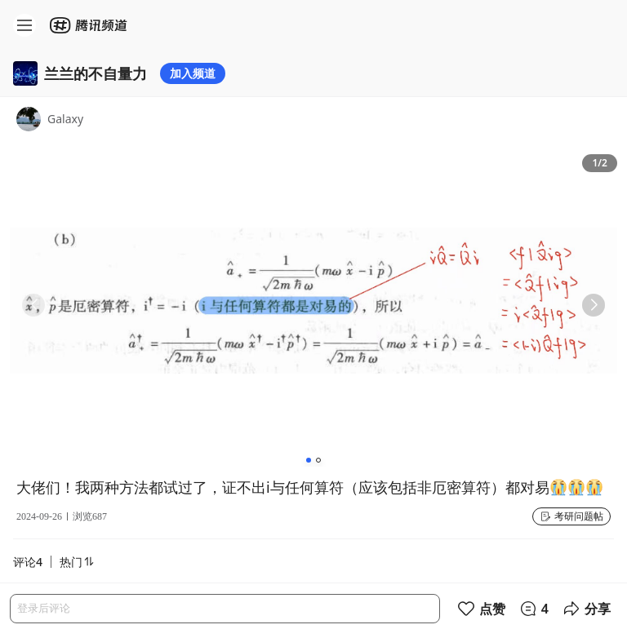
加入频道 (193, 73)
